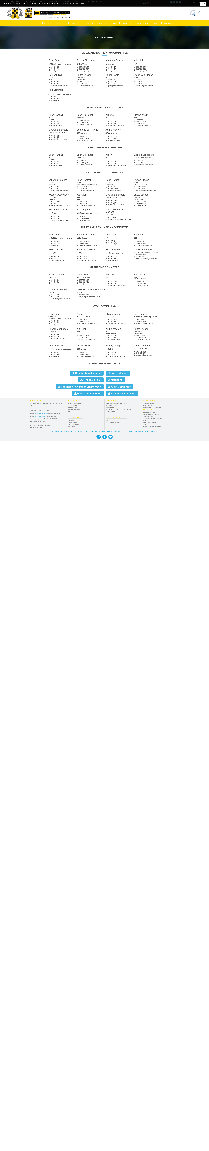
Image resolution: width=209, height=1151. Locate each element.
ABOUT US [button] (48, 23)
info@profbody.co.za (41, 413)
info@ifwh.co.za (40, 416)
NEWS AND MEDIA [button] (143, 23)
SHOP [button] (157, 23)
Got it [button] (203, 3)
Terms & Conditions (67, 3)
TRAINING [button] (90, 23)
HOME (38, 23)
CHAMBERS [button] (61, 23)
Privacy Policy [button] (79, 3)
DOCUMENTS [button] (126, 23)
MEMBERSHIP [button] (76, 23)
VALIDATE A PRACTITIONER (108, 23)
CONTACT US (168, 23)
